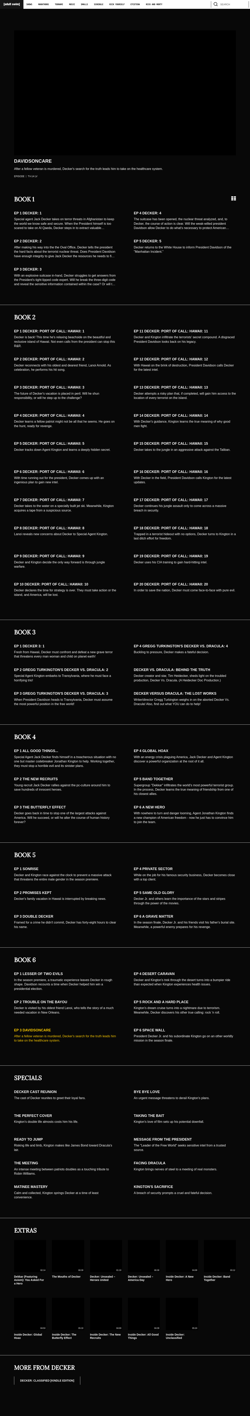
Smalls (84, 4)
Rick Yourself (117, 4)
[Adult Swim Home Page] (11, 4)
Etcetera (135, 4)
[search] (244, 4)
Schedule (98, 4)
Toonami (59, 4)
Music (72, 4)
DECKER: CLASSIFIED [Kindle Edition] (47, 1380)
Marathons (43, 4)
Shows (29, 4)
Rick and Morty (154, 4)
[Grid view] (233, 198)
